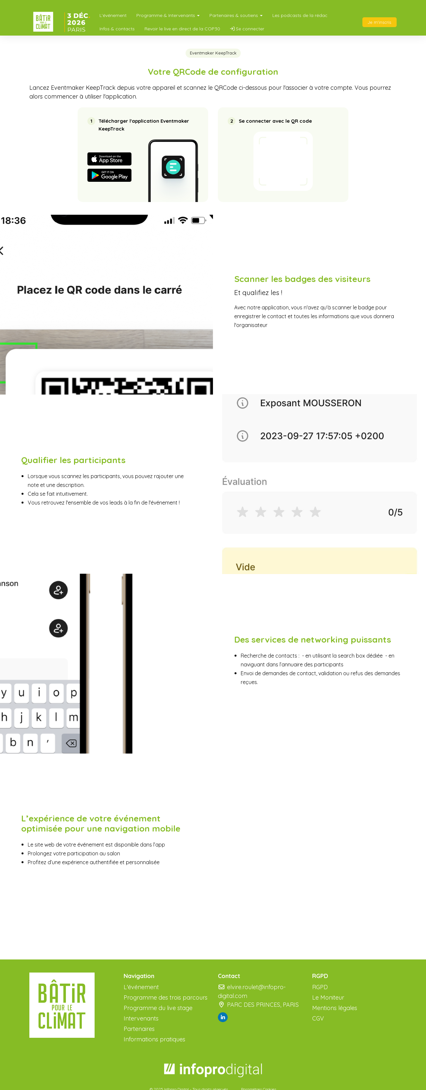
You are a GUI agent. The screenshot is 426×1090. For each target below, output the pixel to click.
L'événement (113, 15)
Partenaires (139, 1029)
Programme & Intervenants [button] (168, 15)
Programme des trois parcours (165, 997)
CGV (318, 1018)
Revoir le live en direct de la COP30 (182, 29)
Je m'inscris (379, 22)
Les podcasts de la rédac (299, 15)
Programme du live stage (158, 1008)
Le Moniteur (328, 997)
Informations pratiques (154, 1039)
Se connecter (247, 29)
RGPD (320, 987)
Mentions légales (334, 1008)
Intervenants (141, 1018)
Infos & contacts (117, 29)
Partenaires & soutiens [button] (236, 15)
